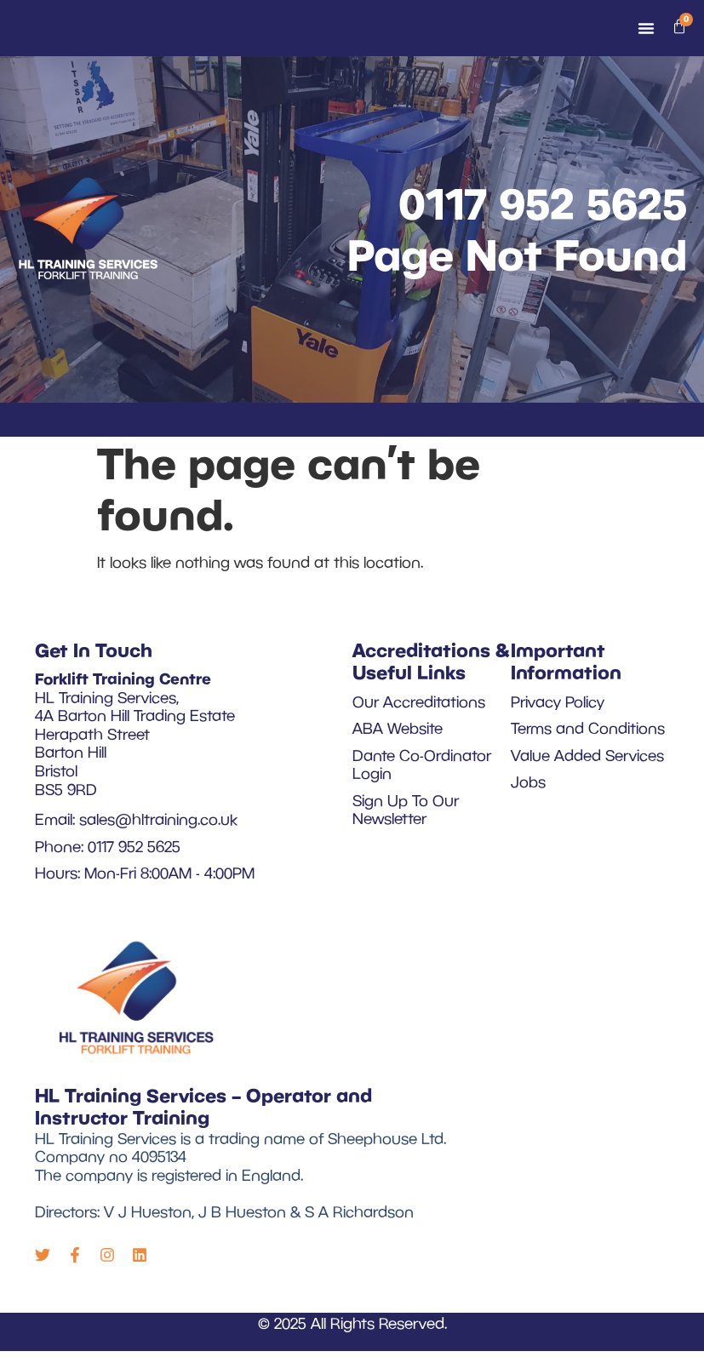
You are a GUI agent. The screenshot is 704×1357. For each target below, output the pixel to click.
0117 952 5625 (542, 206)
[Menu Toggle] (646, 30)
